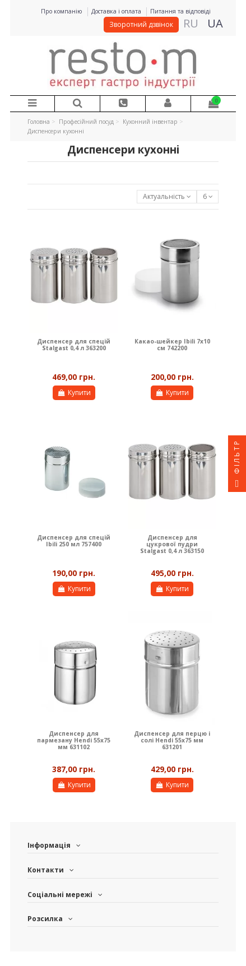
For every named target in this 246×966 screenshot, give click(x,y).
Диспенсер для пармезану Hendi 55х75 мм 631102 (73, 740)
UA (215, 23)
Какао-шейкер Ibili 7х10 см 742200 (172, 344)
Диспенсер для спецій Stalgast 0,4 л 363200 (73, 344)
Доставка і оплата (117, 11)
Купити (73, 392)
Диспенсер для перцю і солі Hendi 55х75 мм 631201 (172, 740)
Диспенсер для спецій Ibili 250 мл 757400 (73, 540)
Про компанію (62, 11)
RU (190, 23)
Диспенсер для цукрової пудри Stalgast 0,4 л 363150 (172, 544)
